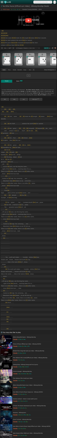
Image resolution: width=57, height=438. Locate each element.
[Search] (50, 2)
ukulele (14, 69)
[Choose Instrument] (34, 70)
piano (9, 69)
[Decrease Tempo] (2, 48)
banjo (25, 69)
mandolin (20, 69)
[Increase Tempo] (13, 48)
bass (30, 69)
